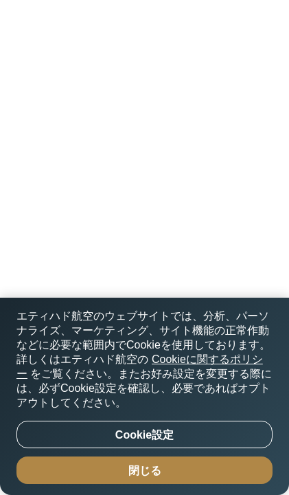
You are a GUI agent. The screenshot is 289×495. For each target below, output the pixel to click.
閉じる (144, 470)
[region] (144, 396)
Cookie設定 (144, 435)
